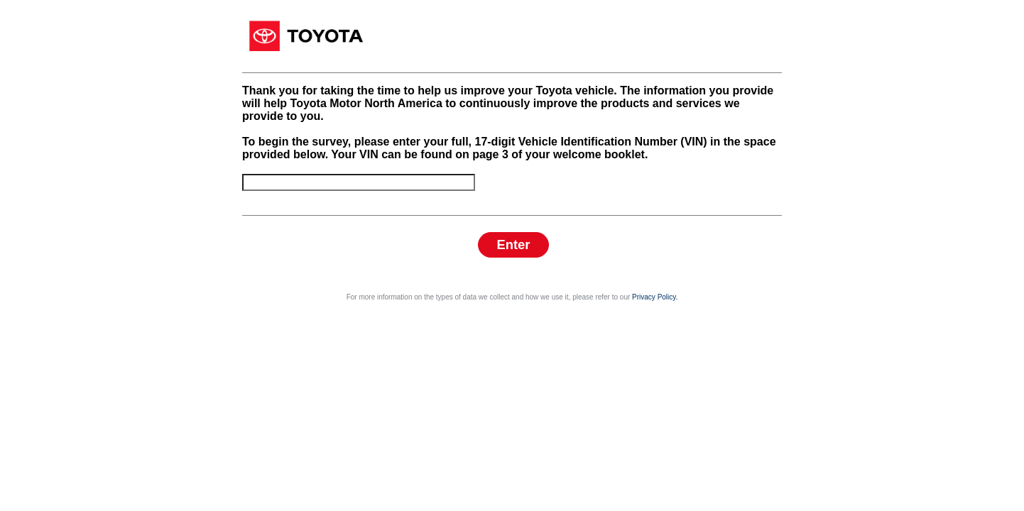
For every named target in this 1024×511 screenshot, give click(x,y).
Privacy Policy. (654, 492)
